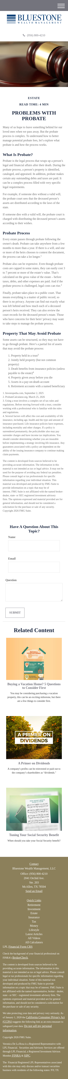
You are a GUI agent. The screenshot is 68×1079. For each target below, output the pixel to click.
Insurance (34, 917)
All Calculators (34, 942)
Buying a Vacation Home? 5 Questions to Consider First (34, 686)
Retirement (34, 904)
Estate (34, 913)
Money (34, 925)
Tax (34, 921)
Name (11, 537)
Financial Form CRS (20, 946)
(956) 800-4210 (34, 35)
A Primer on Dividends (34, 763)
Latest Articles (34, 934)
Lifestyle (34, 929)
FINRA (16, 1055)
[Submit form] (14, 613)
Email (12, 558)
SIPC (27, 1055)
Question (11, 580)
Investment (34, 909)
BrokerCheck (20, 957)
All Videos (34, 938)
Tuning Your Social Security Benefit (34, 835)
